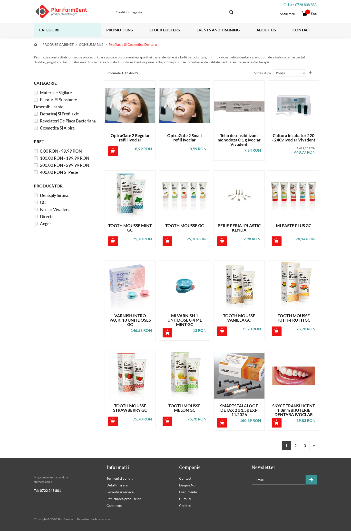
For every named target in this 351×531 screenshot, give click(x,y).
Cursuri (185, 499)
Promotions (119, 30)
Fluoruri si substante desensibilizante (55, 103)
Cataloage (114, 505)
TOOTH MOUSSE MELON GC (184, 408)
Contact (301, 30)
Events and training (218, 30)
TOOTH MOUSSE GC (184, 226)
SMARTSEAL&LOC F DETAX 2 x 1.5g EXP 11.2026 (239, 410)
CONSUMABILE (91, 44)
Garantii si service (120, 492)
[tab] (66, 467)
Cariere (185, 505)
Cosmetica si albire (57, 127)
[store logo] (67, 11)
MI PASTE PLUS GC (293, 226)
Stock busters (164, 30)
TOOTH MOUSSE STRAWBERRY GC (130, 408)
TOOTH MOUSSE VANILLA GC (239, 318)
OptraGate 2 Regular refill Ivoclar (130, 137)
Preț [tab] (39, 141)
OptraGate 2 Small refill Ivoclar (184, 137)
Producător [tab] (48, 185)
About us (266, 30)
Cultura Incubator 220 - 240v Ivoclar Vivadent (293, 137)
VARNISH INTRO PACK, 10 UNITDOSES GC (130, 320)
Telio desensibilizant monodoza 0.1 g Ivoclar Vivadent (239, 140)
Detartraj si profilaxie (59, 113)
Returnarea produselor (124, 499)
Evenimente (188, 492)
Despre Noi (187, 485)
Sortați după (262, 73)
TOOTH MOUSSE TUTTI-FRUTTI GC (293, 318)
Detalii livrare (117, 485)
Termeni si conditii (121, 478)
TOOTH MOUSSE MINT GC (130, 228)
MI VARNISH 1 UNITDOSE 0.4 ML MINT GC (184, 320)
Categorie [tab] (45, 83)
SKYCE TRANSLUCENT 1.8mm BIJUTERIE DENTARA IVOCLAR (293, 410)
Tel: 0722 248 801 (47, 490)
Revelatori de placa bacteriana (68, 120)
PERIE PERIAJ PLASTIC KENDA (239, 228)
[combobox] (175, 12)
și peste (59, 172)
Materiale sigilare (56, 92)
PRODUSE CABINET (58, 44)
